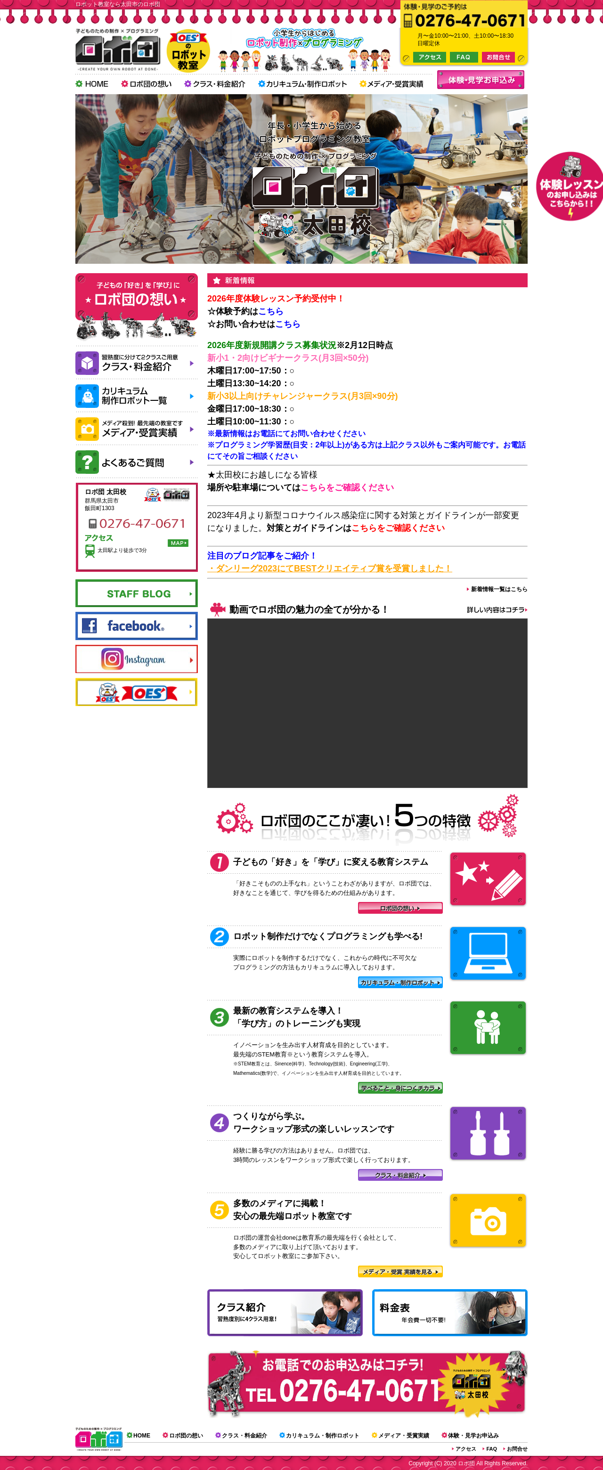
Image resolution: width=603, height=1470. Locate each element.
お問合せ (517, 1449)
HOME (141, 1435)
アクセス (466, 1449)
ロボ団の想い (186, 1435)
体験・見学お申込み (473, 1435)
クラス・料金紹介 (244, 1435)
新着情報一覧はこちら (499, 589)
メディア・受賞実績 (403, 1435)
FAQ (491, 1449)
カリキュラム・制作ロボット (322, 1435)
